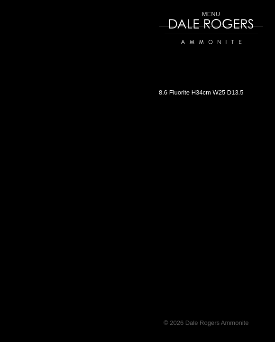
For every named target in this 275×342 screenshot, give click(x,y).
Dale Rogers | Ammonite (198, 48)
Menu (211, 13)
